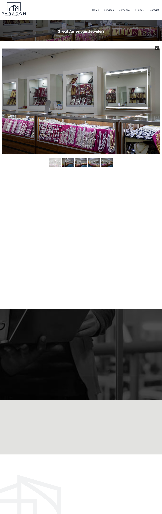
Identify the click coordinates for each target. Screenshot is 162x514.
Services (109, 10)
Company (124, 10)
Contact (154, 10)
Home (95, 10)
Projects (140, 10)
